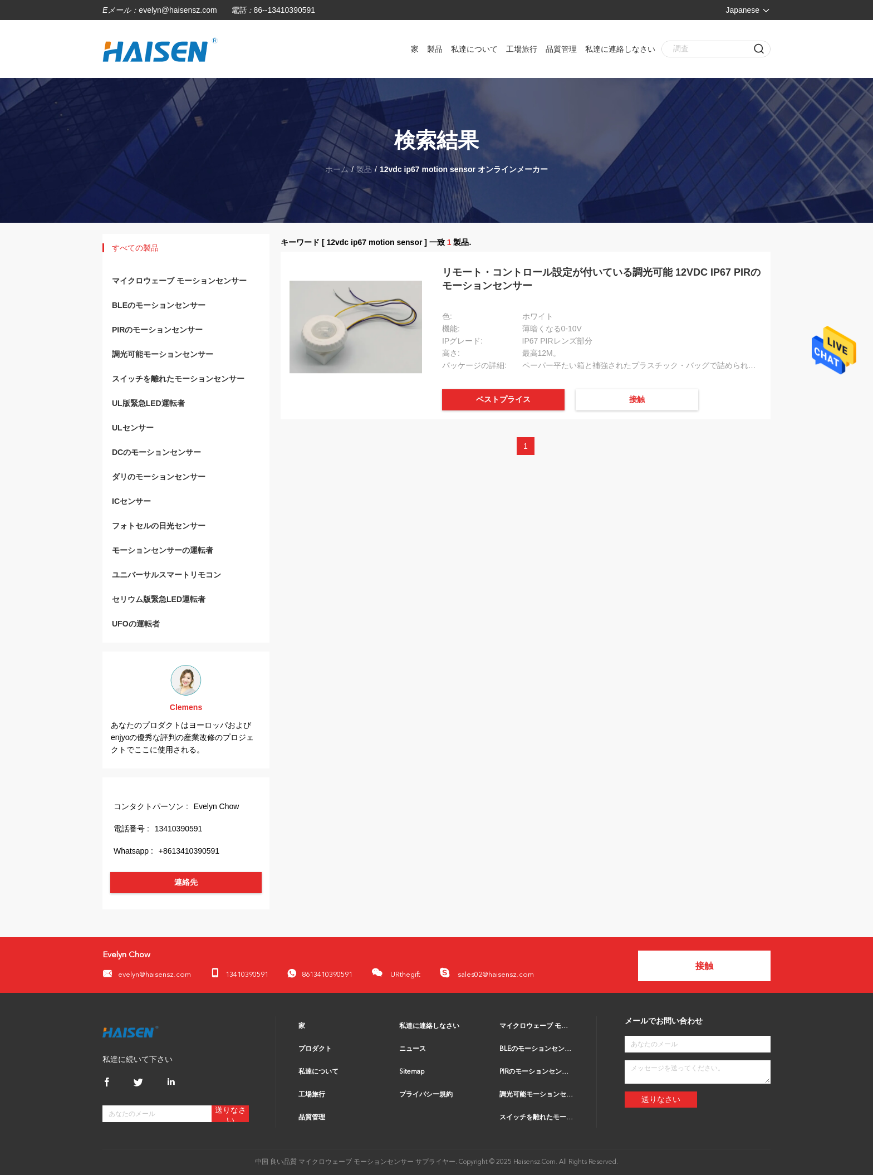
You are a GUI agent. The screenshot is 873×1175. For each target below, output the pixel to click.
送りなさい (230, 1114)
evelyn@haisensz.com (178, 10)
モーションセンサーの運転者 (162, 550)
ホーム (337, 169)
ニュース (412, 1049)
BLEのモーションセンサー (158, 305)
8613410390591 (319, 973)
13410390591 (239, 973)
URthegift (395, 972)
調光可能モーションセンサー (162, 354)
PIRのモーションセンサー (157, 329)
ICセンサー (131, 501)
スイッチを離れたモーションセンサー (178, 378)
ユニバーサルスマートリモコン (166, 574)
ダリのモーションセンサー (158, 476)
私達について (474, 49)
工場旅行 (521, 49)
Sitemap (411, 1072)
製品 (435, 49)
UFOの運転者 (136, 623)
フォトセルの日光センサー (158, 525)
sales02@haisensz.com (486, 972)
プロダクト (315, 1049)
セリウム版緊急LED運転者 (158, 599)
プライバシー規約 (426, 1094)
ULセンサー (133, 427)
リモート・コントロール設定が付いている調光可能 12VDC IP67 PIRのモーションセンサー (601, 279)
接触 (637, 399)
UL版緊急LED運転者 (148, 403)
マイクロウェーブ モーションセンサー (179, 280)
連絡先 (186, 882)
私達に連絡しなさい (620, 49)
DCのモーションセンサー (156, 452)
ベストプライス (503, 399)
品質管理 (561, 49)
